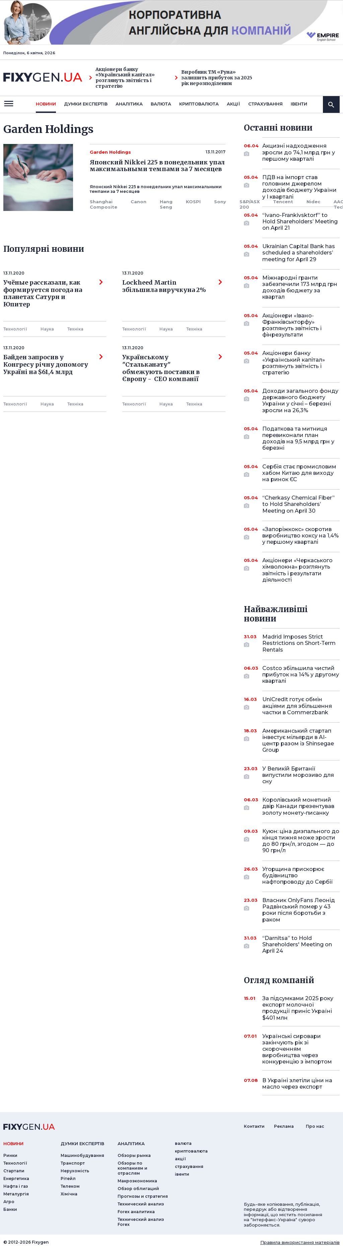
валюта (161, 103)
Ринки (10, 1155)
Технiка (75, 329)
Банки (10, 1209)
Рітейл (68, 1178)
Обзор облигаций (138, 1188)
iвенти (299, 103)
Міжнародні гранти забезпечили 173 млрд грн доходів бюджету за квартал (299, 287)
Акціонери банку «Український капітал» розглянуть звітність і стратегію (122, 78)
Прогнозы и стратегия (143, 1196)
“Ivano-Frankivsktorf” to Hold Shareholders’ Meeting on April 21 (300, 221)
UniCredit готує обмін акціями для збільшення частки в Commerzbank (297, 705)
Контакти (254, 1126)
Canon (138, 201)
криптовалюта (199, 103)
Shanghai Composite (103, 204)
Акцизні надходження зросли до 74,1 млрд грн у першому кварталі (298, 152)
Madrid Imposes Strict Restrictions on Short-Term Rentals (299, 643)
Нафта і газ (15, 1186)
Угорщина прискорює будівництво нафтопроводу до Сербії (297, 875)
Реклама (284, 1126)
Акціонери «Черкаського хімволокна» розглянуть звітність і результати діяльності (297, 570)
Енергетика (16, 1178)
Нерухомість (75, 1170)
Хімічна (69, 1193)
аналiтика (131, 1143)
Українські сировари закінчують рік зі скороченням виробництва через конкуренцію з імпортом (297, 1049)
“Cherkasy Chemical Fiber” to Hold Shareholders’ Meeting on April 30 (298, 504)
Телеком (70, 1186)
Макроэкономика (137, 1180)
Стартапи (13, 1170)
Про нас (315, 1126)
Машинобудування (82, 1155)
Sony (220, 201)
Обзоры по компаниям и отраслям (132, 1168)
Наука (47, 329)
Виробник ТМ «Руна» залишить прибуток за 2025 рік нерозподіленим (213, 77)
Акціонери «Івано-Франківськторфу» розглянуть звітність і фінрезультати (292, 325)
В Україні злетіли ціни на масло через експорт (297, 1083)
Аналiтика (129, 103)
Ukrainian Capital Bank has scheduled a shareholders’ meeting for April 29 (298, 252)
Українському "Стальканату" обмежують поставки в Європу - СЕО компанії (172, 368)
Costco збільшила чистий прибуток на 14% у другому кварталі (300, 674)
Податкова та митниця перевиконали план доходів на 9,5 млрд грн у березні (298, 438)
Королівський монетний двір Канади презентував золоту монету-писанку (298, 806)
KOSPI (193, 201)
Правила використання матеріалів (300, 1242)
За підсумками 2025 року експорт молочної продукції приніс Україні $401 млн (297, 1008)
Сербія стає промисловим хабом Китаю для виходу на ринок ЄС (299, 473)
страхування (265, 103)
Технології (15, 329)
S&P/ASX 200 (249, 204)
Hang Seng (166, 204)
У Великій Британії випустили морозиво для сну (298, 775)
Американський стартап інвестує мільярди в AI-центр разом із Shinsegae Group (298, 740)
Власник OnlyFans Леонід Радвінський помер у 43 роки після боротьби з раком (298, 910)
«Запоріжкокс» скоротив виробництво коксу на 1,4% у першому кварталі (300, 535)
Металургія (16, 1193)
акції (233, 103)
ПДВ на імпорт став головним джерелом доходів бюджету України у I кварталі (299, 187)
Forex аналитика (136, 1211)
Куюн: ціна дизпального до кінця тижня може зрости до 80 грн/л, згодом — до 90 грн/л (300, 841)
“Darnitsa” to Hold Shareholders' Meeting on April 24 (297, 944)
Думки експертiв (86, 103)
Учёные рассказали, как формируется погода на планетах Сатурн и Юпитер (53, 293)
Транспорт (73, 1163)
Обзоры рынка (134, 1155)
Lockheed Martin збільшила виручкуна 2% (172, 286)
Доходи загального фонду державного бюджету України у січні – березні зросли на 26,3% (300, 401)
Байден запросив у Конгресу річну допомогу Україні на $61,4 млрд (53, 364)
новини (46, 103)
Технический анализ (141, 1203)
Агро (8, 1201)
